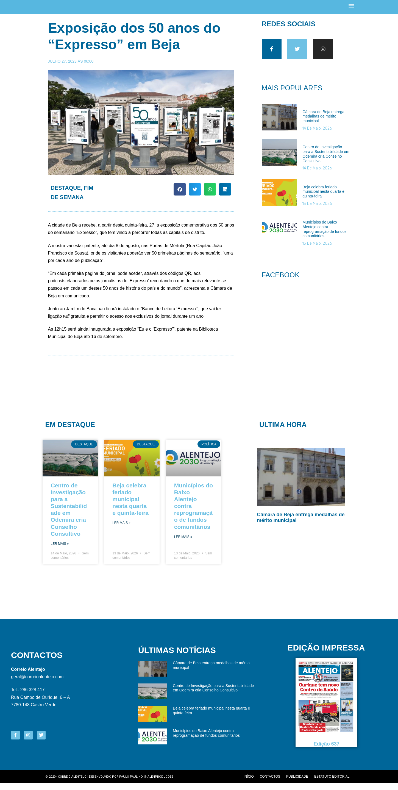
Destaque (66, 193)
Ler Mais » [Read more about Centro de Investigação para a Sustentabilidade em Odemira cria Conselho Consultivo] (60, 551)
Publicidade (297, 784)
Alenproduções (160, 784)
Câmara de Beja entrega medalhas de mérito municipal (323, 123)
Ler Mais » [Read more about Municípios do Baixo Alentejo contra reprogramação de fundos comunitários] (183, 544)
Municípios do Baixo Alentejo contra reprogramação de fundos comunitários (324, 236)
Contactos (270, 784)
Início (249, 784)
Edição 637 (326, 751)
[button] (180, 195)
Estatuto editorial (331, 784)
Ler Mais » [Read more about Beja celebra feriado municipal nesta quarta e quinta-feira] (121, 530)
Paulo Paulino (131, 784)
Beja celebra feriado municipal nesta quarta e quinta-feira (323, 199)
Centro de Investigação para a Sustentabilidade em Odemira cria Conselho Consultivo (325, 161)
